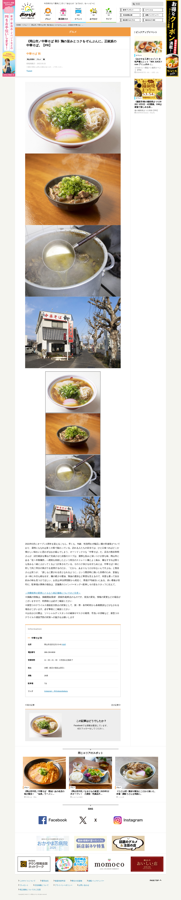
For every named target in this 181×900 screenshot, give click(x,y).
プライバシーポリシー (63, 885)
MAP (64, 644)
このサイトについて (27, 881)
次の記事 (115, 705)
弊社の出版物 (77, 881)
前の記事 (31, 705)
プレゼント (24, 885)
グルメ (25, 25)
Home (18, 25)
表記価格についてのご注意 (30, 890)
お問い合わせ (84, 885)
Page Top (154, 880)
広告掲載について (42, 885)
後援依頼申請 (60, 881)
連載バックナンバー (96, 881)
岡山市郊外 (31, 59)
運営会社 (45, 881)
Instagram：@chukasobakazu (56, 691)
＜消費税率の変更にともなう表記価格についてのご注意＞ (53, 593)
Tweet (29, 71)
